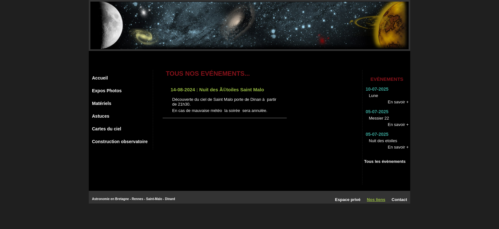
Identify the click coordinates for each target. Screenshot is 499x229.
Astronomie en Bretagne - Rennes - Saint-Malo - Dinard (133, 199)
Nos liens (376, 199)
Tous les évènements (385, 161)
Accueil (100, 77)
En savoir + (398, 102)
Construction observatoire (120, 141)
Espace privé (348, 199)
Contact (399, 199)
